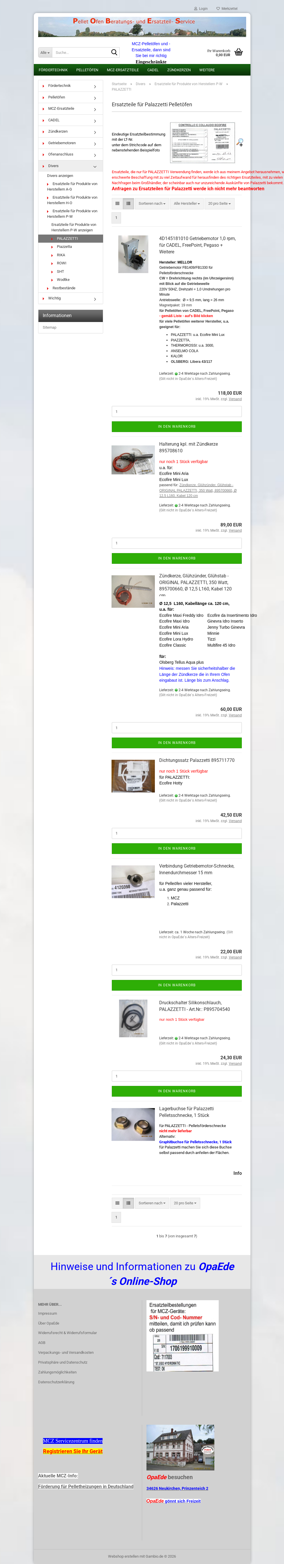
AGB (41, 1342)
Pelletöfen (87, 70)
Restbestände (61, 288)
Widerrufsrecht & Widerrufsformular (67, 1333)
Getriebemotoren (59, 143)
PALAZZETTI (64, 238)
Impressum (47, 1313)
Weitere (207, 70)
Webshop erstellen (123, 1556)
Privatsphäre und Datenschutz (62, 1362)
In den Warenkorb (177, 427)
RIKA (58, 255)
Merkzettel (226, 9)
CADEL (153, 70)
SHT (57, 271)
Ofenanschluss (58, 154)
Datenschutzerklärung (56, 1382)
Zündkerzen (179, 70)
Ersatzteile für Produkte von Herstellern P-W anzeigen (73, 227)
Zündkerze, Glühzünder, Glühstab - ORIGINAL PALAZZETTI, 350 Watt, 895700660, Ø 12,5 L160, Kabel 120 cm (198, 490)
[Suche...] (45, 52)
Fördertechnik (53, 70)
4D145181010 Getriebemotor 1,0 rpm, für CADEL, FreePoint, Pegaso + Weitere (197, 245)
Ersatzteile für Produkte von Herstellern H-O (72, 200)
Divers (51, 166)
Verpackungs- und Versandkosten (66, 1352)
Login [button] (201, 9)
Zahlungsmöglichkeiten (57, 1372)
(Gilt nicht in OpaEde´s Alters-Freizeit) (188, 379)
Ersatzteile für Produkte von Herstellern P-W (72, 214)
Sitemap (49, 327)
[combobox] (152, 203)
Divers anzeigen (60, 175)
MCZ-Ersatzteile (123, 70)
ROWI (58, 263)
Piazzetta (61, 246)
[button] (117, 203)
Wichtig (52, 298)
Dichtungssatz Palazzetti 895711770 (197, 760)
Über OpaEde (48, 1323)
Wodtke (60, 279)
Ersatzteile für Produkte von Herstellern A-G (72, 186)
